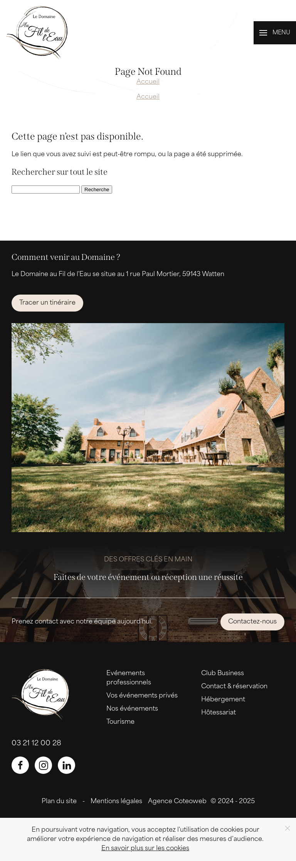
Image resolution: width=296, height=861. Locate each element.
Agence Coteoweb (177, 802)
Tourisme (120, 722)
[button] (275, 32)
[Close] (287, 828)
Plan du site (59, 802)
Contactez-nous (252, 622)
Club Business (222, 674)
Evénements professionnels (128, 678)
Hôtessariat (218, 713)
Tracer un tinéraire (47, 303)
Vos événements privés (142, 696)
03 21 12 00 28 (36, 743)
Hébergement (223, 700)
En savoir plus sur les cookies (145, 849)
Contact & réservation (234, 687)
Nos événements (132, 709)
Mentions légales (116, 802)
